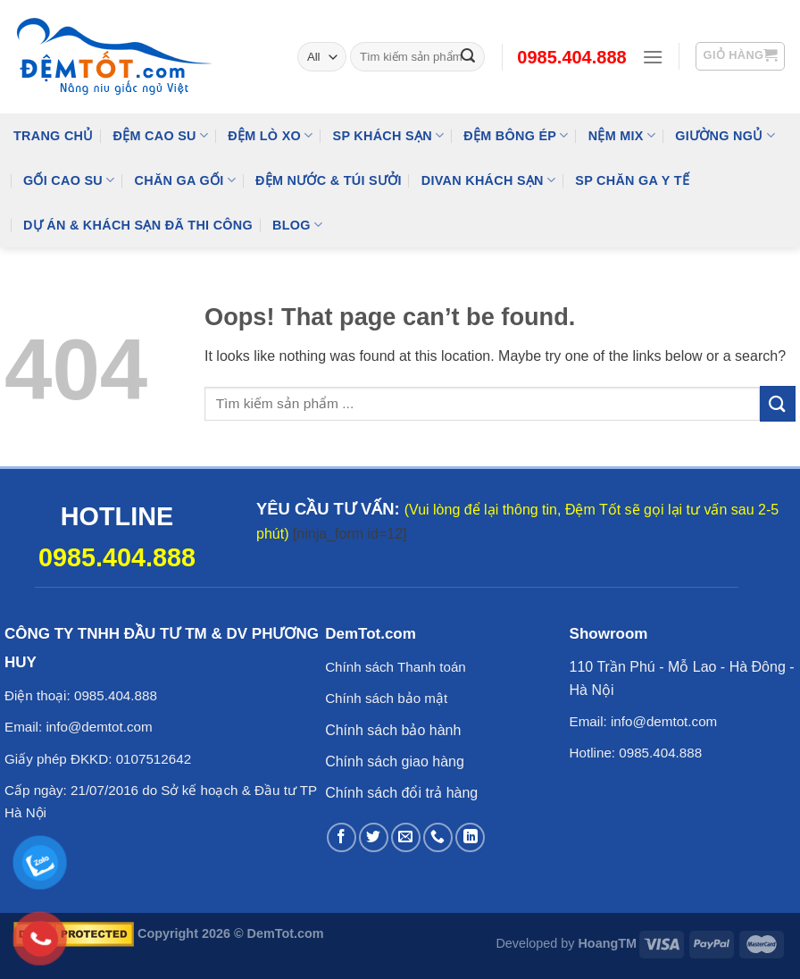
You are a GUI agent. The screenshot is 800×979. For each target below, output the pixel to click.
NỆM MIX (621, 135)
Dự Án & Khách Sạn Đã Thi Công (138, 225)
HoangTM (607, 943)
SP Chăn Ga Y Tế (632, 180)
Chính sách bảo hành (393, 730)
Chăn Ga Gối (185, 180)
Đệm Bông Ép (515, 135)
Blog (297, 224)
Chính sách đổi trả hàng (401, 792)
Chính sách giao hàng (394, 761)
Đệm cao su (161, 135)
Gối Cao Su (69, 180)
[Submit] (778, 403)
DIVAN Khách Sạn (488, 180)
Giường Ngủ (725, 135)
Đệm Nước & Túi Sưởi (328, 180)
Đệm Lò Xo (270, 135)
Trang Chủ (53, 136)
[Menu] (652, 57)
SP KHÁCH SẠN (389, 135)
